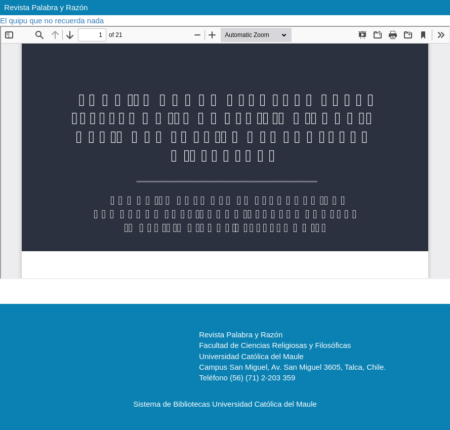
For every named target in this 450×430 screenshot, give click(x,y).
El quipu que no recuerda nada (53, 20)
